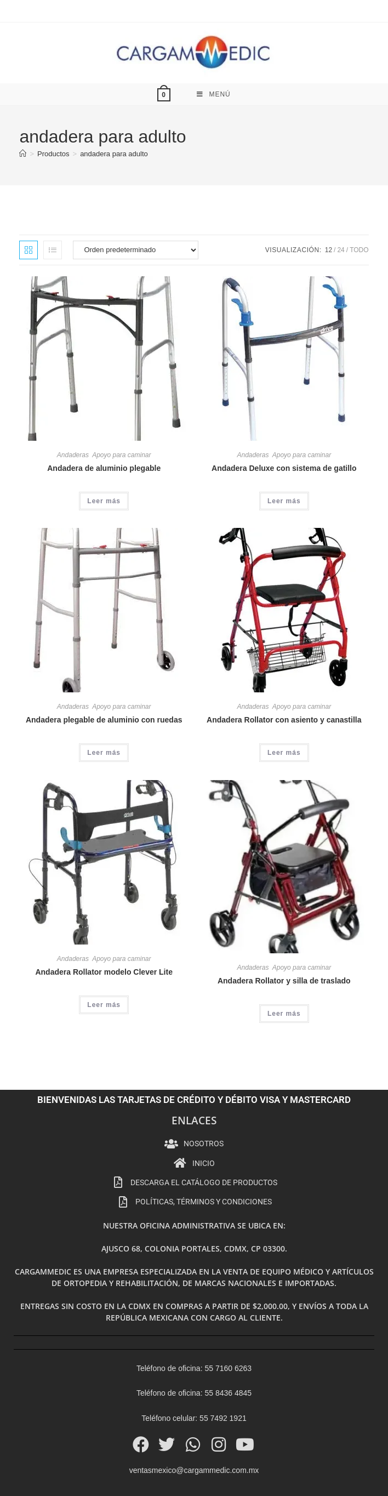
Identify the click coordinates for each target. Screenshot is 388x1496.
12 (328, 215)
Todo (359, 215)
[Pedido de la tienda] (135, 215)
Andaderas (73, 420)
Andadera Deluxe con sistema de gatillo (284, 433)
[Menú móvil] (214, 59)
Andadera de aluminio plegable (104, 433)
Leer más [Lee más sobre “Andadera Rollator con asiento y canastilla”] (284, 717)
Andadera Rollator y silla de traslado (284, 945)
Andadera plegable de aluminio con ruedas (104, 684)
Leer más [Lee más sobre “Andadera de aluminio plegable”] (104, 466)
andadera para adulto (114, 119)
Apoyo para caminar (121, 420)
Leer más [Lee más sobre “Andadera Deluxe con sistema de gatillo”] (284, 466)
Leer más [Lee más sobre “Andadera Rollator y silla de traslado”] (284, 978)
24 (340, 215)
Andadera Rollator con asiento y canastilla (284, 684)
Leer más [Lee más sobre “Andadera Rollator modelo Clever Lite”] (104, 970)
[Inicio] (22, 119)
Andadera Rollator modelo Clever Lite (104, 936)
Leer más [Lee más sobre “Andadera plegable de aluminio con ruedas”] (104, 717)
